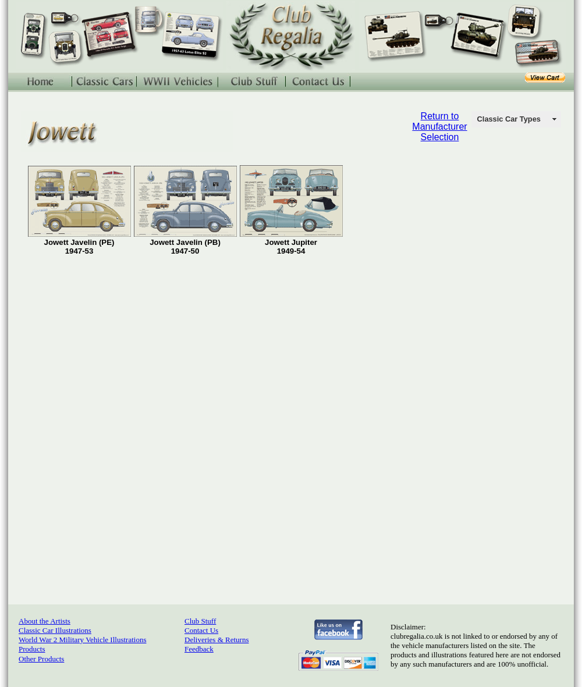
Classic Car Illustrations (55, 630)
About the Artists (44, 621)
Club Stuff (200, 621)
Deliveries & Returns (216, 639)
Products (32, 649)
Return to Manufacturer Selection (439, 126)
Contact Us (201, 630)
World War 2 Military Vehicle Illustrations (82, 639)
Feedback (199, 649)
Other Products (41, 658)
